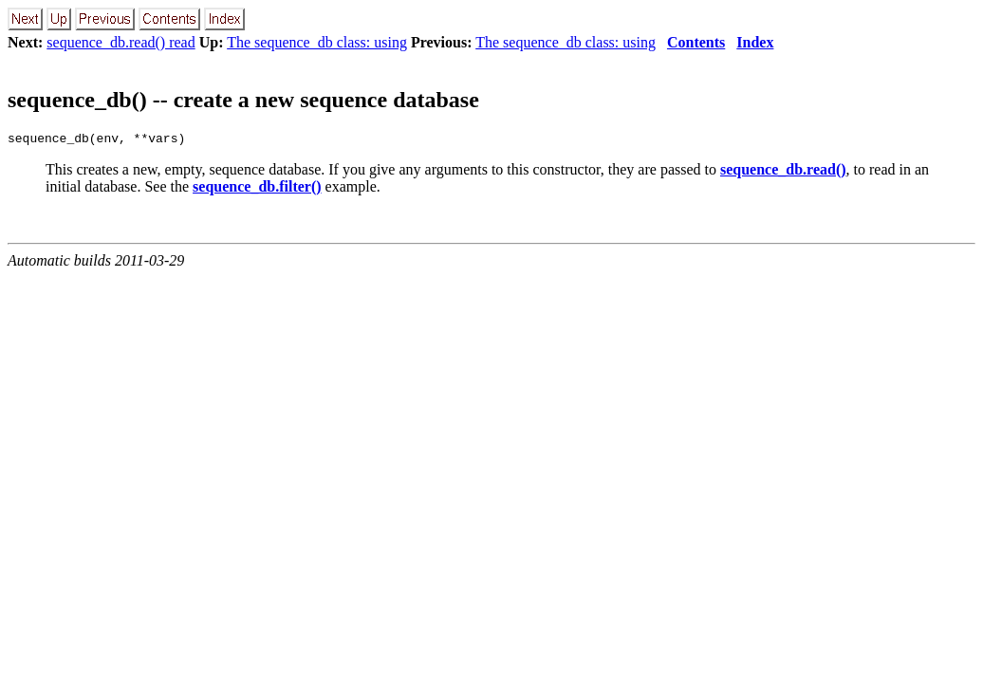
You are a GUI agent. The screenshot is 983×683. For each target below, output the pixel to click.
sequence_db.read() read (120, 42)
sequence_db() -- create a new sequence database (243, 99)
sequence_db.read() (783, 172)
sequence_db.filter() (257, 189)
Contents (696, 42)
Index (754, 42)
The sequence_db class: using (317, 42)
